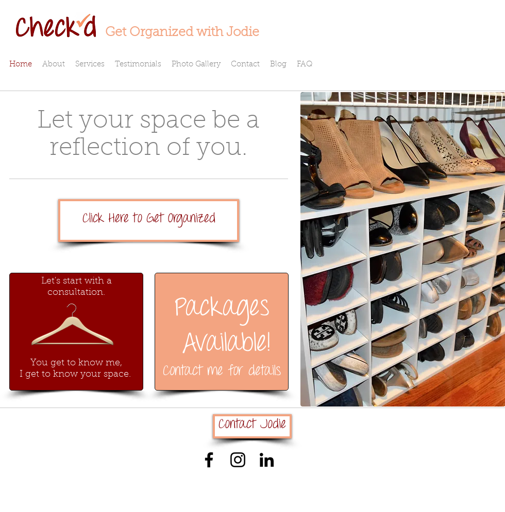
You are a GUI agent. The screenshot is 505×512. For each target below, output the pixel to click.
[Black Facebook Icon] (209, 460)
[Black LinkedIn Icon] (267, 460)
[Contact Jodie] (252, 426)
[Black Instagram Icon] (238, 460)
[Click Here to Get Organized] (148, 220)
